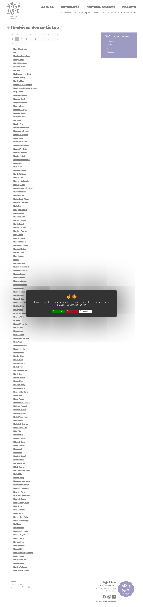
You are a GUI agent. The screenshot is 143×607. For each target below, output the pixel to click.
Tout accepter (58, 311)
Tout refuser (72, 311)
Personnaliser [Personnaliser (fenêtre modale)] (85, 311)
